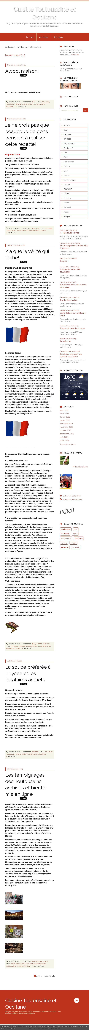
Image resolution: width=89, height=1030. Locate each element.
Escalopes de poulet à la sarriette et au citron (71, 355)
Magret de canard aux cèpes (72, 328)
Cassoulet (68, 134)
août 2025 (64, 437)
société (18, 104)
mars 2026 (64, 414)
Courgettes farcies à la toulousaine (70, 270)
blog (75, 529)
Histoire (39, 644)
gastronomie (40, 104)
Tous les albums (81, 467)
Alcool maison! (22, 71)
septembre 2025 (67, 434)
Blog (33, 102)
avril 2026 (64, 410)
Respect (63, 261)
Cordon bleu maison (69, 300)
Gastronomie (69, 162)
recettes (31, 104)
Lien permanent (13, 102)
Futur (66, 157)
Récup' (66, 212)
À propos (58, 37)
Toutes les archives (67, 444)
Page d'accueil (22, 47)
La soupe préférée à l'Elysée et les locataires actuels (28, 673)
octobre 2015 (9, 47)
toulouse (45, 102)
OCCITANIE (46, 644)
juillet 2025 (64, 440)
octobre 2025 (65, 430)
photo (13, 964)
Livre (65, 171)
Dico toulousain (70, 143)
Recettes (35, 228)
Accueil (30, 37)
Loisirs (66, 175)
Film (65, 152)
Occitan (67, 184)
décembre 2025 (66, 424)
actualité (75, 547)
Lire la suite (74, 54)
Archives (43, 37)
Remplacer (68, 216)
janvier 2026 (65, 420)
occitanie (9, 106)
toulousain (10, 104)
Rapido (66, 203)
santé (75, 533)
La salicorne (65, 341)
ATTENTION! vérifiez (69, 233)
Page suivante (49, 976)
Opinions (67, 198)
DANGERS (67, 139)
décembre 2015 (35, 47)
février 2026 (65, 417)
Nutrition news (69, 180)
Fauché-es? (68, 148)
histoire (9, 648)
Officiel (45, 961)
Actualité (67, 125)
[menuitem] (29, 37)
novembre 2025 (66, 427)
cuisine (24, 104)
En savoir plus (11, 1028)
